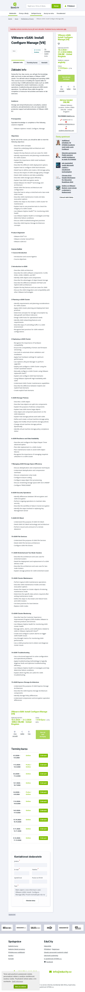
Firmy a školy (23, 13)
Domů (10, 19)
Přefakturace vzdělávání (16, 952)
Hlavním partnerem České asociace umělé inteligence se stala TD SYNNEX (69, 156)
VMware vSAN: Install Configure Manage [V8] (49, 19)
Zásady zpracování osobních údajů (56, 952)
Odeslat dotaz (30, 900)
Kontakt (44, 63)
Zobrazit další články (66, 197)
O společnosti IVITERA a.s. (53, 959)
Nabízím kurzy (13, 946)
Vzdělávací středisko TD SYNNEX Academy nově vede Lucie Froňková (68, 144)
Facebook (48, 962)
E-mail (17, 870)
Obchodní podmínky (51, 955)
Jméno (17, 861)
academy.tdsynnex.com (66, 130)
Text (16, 886)
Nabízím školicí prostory (16, 949)
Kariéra (10, 955)
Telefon (35, 870)
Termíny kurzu (32, 63)
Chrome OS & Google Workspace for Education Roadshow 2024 (68, 178)
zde (65, 29)
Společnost (18, 878)
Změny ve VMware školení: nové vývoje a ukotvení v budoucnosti (69, 189)
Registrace (55, 949)
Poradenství (61, 13)
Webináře (12, 13)
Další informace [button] (17, 981)
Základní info (18, 62)
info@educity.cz (60, 971)
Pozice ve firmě (37, 878)
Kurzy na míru (49, 13)
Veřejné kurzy (36, 13)
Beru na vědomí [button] (20, 986)
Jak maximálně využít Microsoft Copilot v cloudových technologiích (68, 167)
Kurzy (16, 19)
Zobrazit (43, 756)
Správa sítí (12, 914)
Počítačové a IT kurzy (27, 19)
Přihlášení (70, 6)
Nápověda (47, 946)
